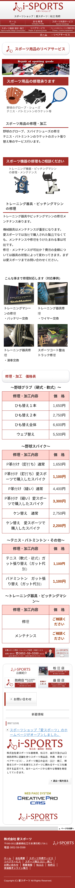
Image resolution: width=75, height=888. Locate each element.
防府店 (51, 865)
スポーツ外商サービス (41, 858)
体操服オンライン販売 (16, 868)
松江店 (40, 865)
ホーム (43, 35)
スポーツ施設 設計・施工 (38, 861)
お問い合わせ (23, 699)
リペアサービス (12, 861)
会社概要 (20, 858)
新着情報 (27, 865)
